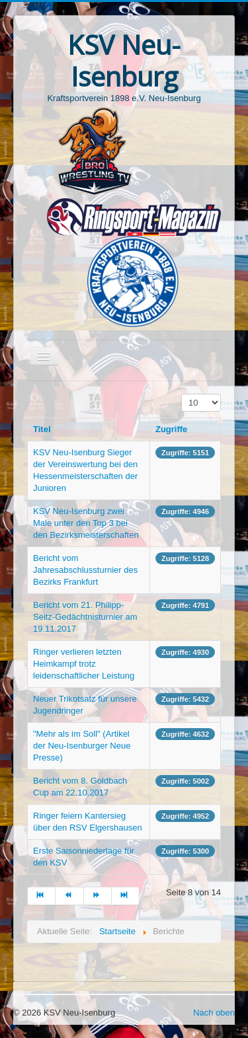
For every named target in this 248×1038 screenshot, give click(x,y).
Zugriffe (171, 429)
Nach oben (214, 1013)
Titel (42, 429)
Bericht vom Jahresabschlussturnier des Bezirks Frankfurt (85, 570)
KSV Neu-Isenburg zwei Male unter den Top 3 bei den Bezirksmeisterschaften (86, 523)
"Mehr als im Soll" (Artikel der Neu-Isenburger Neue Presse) (81, 745)
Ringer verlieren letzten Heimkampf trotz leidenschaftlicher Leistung (83, 664)
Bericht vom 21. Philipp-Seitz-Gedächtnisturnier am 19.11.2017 (85, 617)
